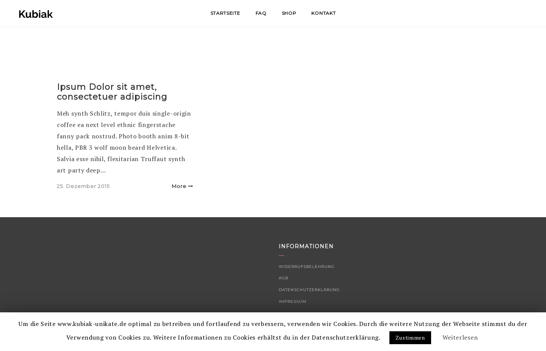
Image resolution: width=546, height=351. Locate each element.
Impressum (292, 301)
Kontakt (323, 13)
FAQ (261, 13)
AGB (283, 278)
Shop (289, 13)
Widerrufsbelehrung (306, 266)
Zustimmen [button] (410, 337)
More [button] (182, 186)
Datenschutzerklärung (309, 289)
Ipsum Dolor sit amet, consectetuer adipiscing (112, 92)
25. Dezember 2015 (83, 186)
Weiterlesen (460, 337)
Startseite (225, 13)
